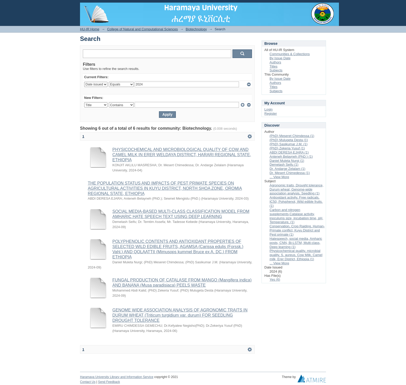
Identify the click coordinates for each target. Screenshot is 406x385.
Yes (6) (275, 279)
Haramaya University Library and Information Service (116, 377)
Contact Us (88, 382)
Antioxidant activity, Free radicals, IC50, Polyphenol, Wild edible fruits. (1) (296, 201)
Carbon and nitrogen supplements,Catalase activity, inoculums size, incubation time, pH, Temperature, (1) (296, 216)
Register (270, 113)
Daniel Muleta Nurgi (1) (287, 161)
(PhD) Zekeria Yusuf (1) (287, 148)
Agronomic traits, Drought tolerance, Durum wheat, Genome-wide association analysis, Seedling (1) (296, 189)
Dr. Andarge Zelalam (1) (287, 169)
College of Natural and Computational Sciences (142, 29)
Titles (274, 66)
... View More (279, 177)
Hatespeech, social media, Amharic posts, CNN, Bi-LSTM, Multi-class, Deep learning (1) (296, 243)
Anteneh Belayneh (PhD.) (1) (291, 156)
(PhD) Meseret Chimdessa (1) (292, 136)
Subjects (276, 70)
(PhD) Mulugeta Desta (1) (289, 140)
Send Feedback (109, 382)
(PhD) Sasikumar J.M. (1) (289, 144)
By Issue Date (280, 58)
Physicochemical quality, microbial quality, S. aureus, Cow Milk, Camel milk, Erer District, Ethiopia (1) (296, 255)
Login (322, 6)
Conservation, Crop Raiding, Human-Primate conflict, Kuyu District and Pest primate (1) (297, 230)
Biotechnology (196, 29)
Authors (275, 62)
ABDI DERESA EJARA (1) (289, 152)
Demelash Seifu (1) (284, 164)
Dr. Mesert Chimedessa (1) (290, 173)
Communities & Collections (290, 54)
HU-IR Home (89, 29)
